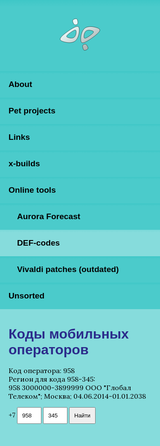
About (20, 84)
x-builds (24, 163)
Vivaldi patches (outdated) (68, 269)
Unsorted (26, 295)
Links (19, 137)
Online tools (32, 189)
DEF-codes (38, 242)
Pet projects (32, 110)
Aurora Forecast (48, 216)
